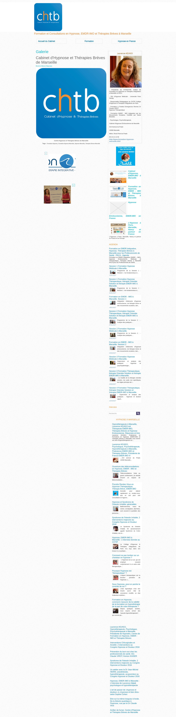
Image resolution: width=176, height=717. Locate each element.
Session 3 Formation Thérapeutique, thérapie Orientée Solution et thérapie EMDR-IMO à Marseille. (123, 344)
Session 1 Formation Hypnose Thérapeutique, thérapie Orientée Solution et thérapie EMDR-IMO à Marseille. (124, 264)
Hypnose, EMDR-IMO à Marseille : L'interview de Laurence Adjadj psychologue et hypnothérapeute (125, 607)
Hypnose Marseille (84, 143)
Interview (112, 375)
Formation (89, 41)
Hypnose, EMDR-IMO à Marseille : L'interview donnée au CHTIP (123, 488)
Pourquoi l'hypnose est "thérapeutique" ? (125, 516)
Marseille (133, 703)
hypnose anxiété (129, 691)
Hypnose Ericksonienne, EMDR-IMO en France (134, 202)
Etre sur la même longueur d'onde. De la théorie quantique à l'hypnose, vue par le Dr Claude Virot (124, 620)
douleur (135, 676)
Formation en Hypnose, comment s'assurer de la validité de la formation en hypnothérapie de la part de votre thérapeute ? (126, 543)
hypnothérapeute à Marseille (131, 700)
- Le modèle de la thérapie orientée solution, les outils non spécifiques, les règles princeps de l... (129, 350)
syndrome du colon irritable (119, 707)
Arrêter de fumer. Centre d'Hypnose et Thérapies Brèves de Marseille (122, 626)
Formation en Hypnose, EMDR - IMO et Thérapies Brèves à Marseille (134, 187)
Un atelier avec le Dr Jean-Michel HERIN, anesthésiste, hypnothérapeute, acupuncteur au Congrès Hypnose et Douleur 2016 (124, 599)
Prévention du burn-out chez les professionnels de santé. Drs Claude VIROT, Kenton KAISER (124, 585)
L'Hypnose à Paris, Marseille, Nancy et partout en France (134, 217)
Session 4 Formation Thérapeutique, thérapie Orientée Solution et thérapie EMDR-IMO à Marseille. (124, 359)
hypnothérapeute (116, 701)
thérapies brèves (129, 709)
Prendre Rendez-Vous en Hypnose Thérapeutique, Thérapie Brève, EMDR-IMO (125, 442)
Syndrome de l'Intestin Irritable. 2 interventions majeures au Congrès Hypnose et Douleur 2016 (123, 472)
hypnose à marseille (118, 689)
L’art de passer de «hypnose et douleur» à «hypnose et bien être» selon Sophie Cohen (124, 613)
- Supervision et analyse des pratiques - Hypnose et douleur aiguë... (129, 365)
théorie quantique (119, 709)
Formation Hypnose (49, 143)
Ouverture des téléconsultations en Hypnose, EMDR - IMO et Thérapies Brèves (124, 426)
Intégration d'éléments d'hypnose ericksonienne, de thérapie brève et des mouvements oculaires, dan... (129, 282)
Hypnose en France (126, 41)
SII (111, 707)
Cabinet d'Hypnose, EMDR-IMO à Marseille (134, 171)
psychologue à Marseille (128, 706)
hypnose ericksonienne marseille (121, 695)
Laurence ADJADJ (125, 53)
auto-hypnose (115, 676)
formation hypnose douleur (123, 679)
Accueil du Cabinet (46, 41)
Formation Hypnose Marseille (67, 143)
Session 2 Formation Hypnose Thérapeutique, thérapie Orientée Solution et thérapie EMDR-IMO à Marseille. (124, 291)
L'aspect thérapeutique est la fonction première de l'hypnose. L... (130, 520)
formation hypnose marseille (122, 682)
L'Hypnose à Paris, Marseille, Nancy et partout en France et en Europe (134, 224)
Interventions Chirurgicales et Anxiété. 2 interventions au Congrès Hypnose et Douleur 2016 (125, 578)
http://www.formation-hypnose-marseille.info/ (125, 139)
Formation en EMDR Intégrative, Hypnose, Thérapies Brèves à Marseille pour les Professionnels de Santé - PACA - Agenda (123, 239)
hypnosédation (125, 699)
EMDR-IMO (123, 678)
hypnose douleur (119, 694)
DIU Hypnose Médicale (127, 676)
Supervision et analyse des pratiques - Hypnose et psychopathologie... (129, 335)
